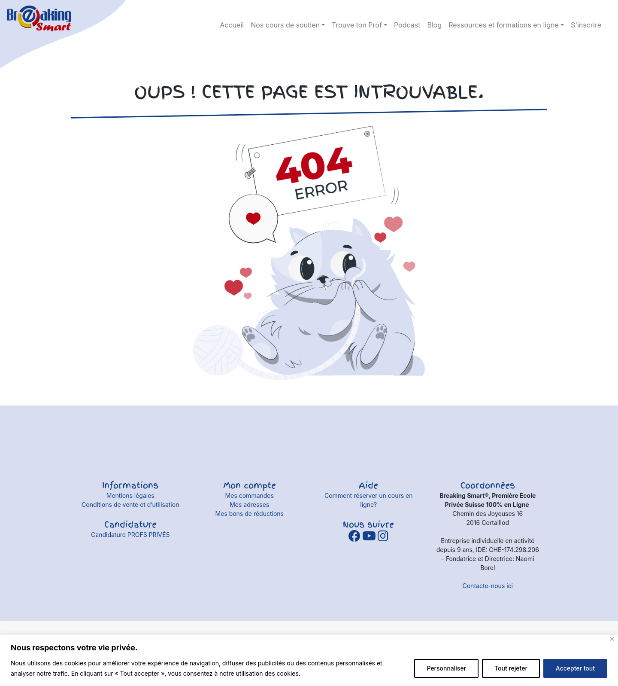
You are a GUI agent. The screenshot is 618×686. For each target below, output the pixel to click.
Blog (434, 25)
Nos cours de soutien (285, 25)
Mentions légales (130, 495)
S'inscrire (586, 25)
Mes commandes (249, 495)
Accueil (232, 25)
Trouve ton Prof (357, 25)
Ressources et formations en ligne (503, 25)
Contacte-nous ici (488, 585)
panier (581, 13)
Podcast (407, 25)
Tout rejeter (510, 668)
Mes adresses (249, 504)
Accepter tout (575, 668)
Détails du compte (596, 13)
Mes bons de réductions (249, 513)
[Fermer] (612, 639)
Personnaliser (446, 668)
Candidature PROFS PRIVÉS (130, 534)
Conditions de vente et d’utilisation (130, 504)
